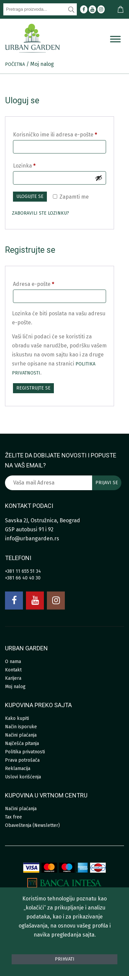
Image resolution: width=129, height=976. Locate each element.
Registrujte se (33, 388)
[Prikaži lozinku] (98, 178)
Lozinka (24, 165)
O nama (13, 661)
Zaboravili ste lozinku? (40, 213)
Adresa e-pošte (33, 284)
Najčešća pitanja (22, 743)
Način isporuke (21, 727)
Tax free (13, 817)
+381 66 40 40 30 (23, 578)
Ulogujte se (30, 196)
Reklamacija (17, 768)
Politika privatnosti (25, 752)
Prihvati (64, 959)
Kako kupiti (17, 718)
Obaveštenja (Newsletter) (32, 825)
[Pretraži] (71, 9)
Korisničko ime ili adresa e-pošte (55, 134)
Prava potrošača (22, 760)
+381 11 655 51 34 (23, 571)
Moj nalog (15, 686)
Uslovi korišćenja (23, 777)
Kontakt (13, 670)
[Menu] (115, 39)
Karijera (13, 678)
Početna (15, 64)
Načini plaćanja (21, 735)
